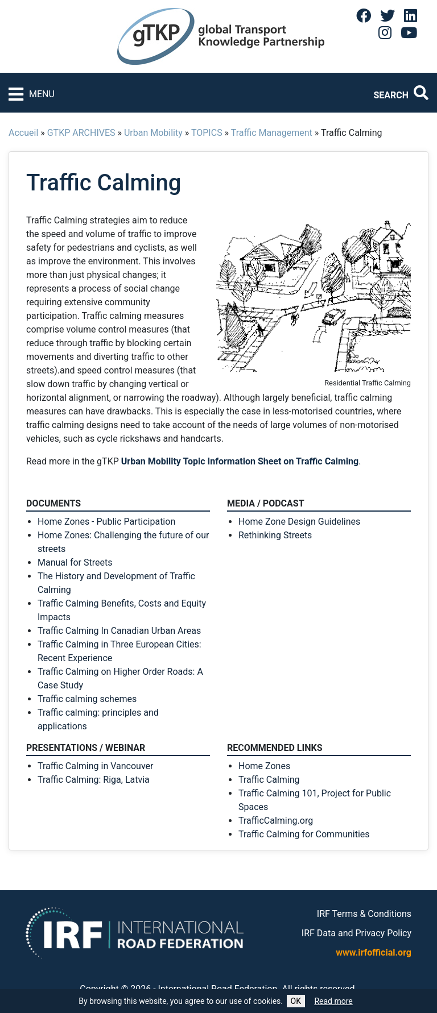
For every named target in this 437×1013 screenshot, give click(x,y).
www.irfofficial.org (373, 952)
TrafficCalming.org (275, 820)
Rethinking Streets (275, 535)
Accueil (23, 132)
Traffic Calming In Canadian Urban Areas (119, 630)
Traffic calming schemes (87, 699)
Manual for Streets (75, 562)
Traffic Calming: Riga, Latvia (94, 779)
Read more (333, 1001)
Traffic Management (271, 132)
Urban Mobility (153, 132)
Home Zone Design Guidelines (299, 521)
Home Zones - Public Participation (106, 521)
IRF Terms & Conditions (364, 913)
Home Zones (264, 766)
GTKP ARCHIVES (81, 132)
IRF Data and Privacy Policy (356, 933)
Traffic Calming (269, 779)
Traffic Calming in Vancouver (95, 766)
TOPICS (206, 132)
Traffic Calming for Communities (304, 834)
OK (296, 1001)
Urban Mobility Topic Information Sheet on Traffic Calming (239, 461)
